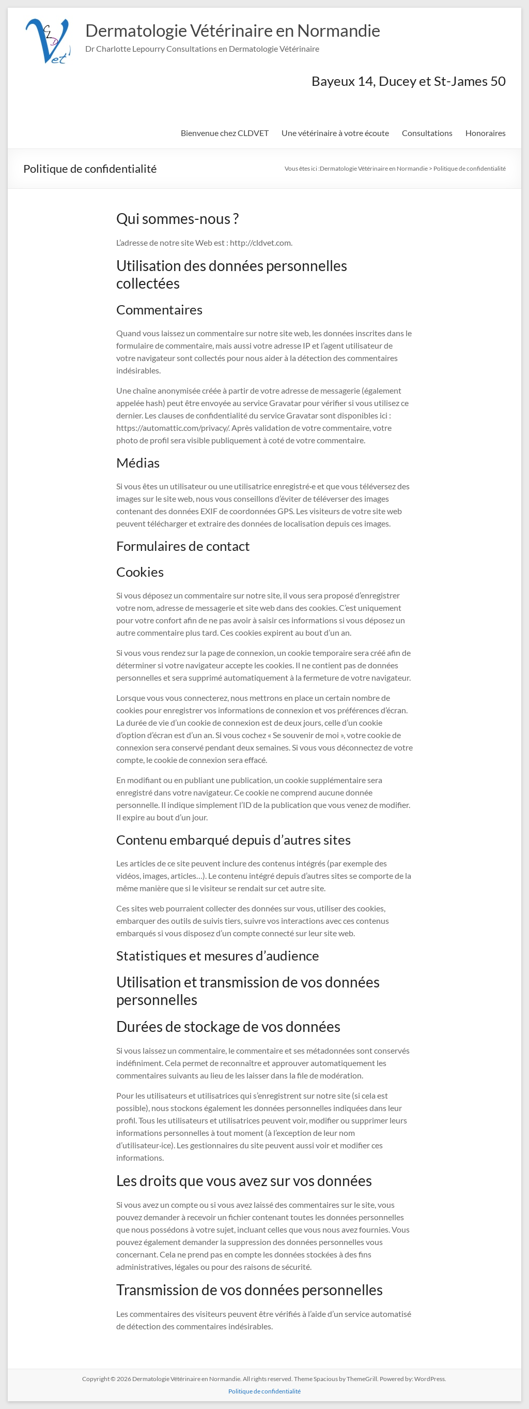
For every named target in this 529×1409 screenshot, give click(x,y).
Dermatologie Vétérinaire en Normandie (248, 30)
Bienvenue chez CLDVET (225, 133)
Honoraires (485, 133)
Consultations (427, 133)
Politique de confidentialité (264, 1391)
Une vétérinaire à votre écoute (335, 133)
